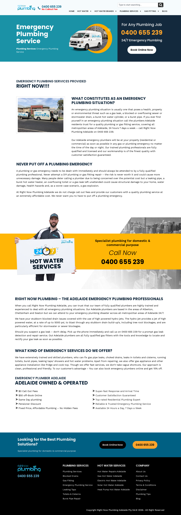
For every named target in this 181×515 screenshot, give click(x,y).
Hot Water (84, 11)
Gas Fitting (151, 11)
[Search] (160, 5)
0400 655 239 (141, 32)
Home (71, 11)
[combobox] (137, 5)
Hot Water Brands (106, 11)
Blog (164, 11)
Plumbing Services (130, 11)
